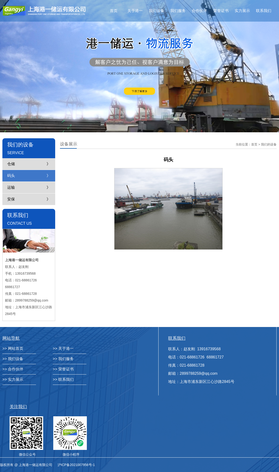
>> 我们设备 (12, 359)
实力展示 (242, 11)
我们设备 (156, 11)
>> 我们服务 (63, 359)
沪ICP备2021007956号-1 (76, 465)
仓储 (11, 164)
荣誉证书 (221, 11)
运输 (11, 187)
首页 (114, 11)
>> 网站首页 (12, 348)
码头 (11, 176)
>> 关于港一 (63, 348)
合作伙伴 (199, 11)
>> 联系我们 (63, 379)
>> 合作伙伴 (12, 369)
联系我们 (263, 11)
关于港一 (135, 11)
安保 (11, 199)
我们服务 (178, 11)
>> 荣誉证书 (63, 369)
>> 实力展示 (12, 379)
